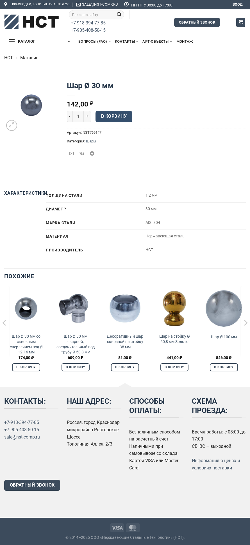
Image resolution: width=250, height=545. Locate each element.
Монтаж (184, 41)
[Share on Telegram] (92, 153)
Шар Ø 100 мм (224, 337)
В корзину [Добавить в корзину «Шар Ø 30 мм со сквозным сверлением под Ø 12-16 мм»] (26, 367)
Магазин (29, 57)
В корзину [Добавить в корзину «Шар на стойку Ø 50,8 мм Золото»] (174, 367)
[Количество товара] (78, 116)
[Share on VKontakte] (82, 153)
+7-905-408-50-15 (88, 30)
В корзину (114, 116)
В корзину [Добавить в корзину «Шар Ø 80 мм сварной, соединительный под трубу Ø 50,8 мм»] (75, 367)
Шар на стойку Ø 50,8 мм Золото (174, 339)
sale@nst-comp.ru (22, 437)
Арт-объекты (157, 41)
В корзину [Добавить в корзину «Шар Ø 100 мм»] (223, 367)
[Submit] (119, 14)
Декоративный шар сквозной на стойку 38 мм (125, 341)
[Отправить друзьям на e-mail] (71, 153)
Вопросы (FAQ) (94, 41)
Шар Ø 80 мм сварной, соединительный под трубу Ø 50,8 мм (75, 344)
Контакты (127, 41)
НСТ (8, 57)
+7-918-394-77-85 (88, 23)
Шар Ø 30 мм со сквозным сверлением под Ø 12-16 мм (26, 344)
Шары (91, 141)
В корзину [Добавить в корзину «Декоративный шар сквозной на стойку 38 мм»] (125, 367)
